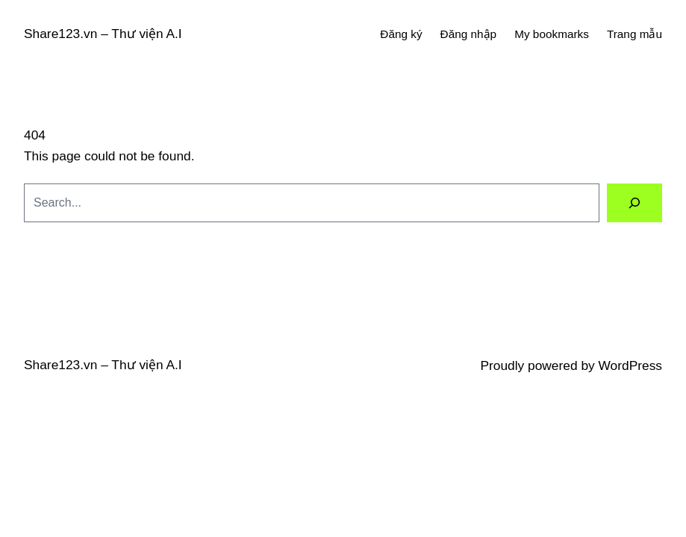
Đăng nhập (468, 34)
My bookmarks (551, 34)
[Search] (634, 202)
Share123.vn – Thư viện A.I (103, 33)
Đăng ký (401, 34)
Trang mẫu (634, 34)
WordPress (630, 365)
